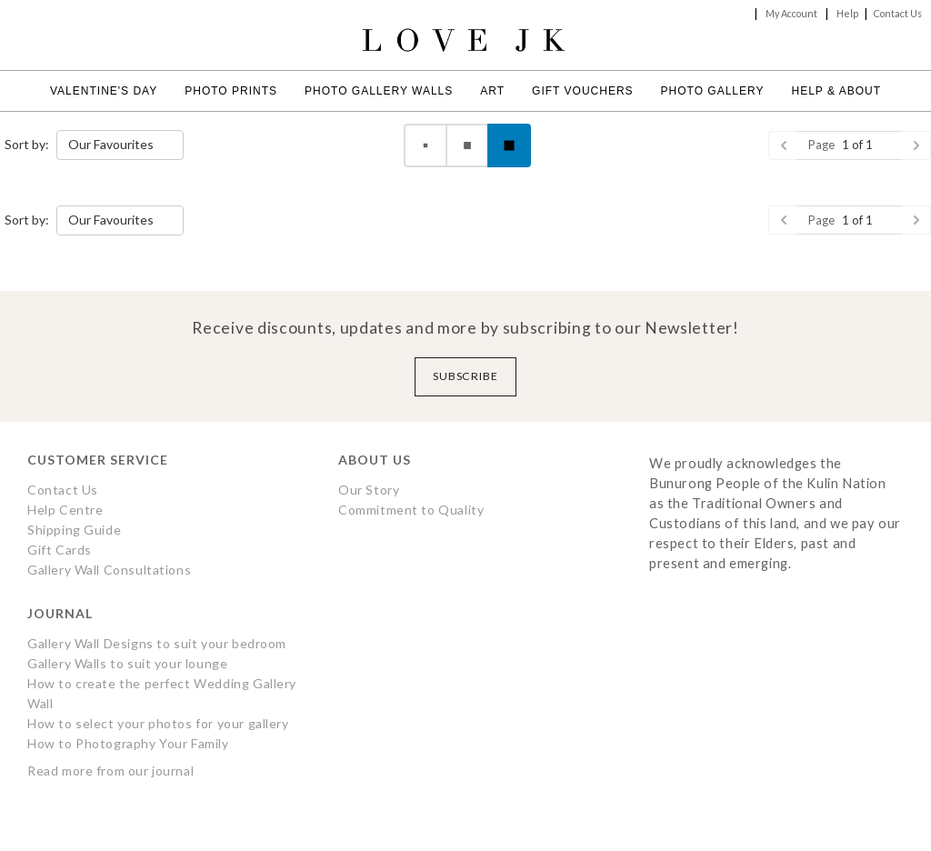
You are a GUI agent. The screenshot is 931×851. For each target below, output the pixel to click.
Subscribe (466, 376)
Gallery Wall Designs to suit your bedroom (156, 643)
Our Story (368, 489)
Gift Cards (59, 549)
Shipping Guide (74, 529)
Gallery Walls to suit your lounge (127, 663)
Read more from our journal (110, 770)
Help (847, 13)
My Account (791, 13)
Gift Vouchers (582, 91)
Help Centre (65, 509)
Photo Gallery (713, 91)
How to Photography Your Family (128, 743)
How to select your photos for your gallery (158, 723)
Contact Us (898, 13)
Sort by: (27, 144)
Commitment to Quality (411, 509)
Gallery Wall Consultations (109, 569)
